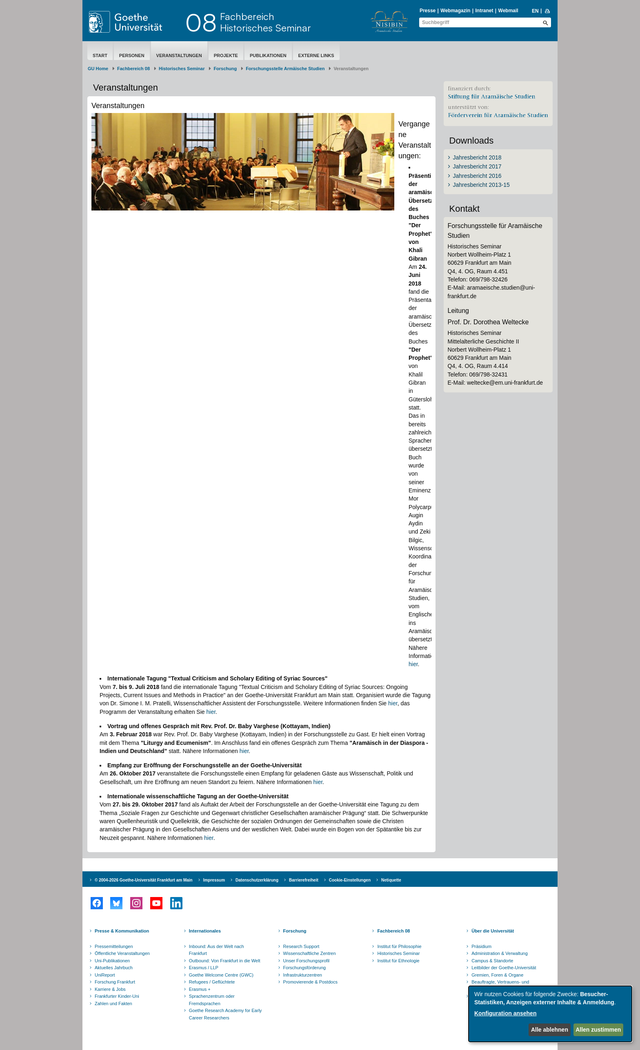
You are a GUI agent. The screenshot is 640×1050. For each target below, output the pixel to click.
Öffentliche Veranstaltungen (122, 953)
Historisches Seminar (182, 68)
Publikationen (268, 55)
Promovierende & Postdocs (310, 981)
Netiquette (391, 880)
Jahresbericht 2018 (477, 157)
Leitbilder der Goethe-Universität (503, 967)
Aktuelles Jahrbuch (114, 967)
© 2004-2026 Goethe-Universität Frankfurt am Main (144, 880)
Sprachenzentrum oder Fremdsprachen (212, 1000)
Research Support (301, 946)
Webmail (508, 10)
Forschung (225, 68)
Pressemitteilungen (114, 946)
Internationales (205, 930)
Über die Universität (492, 930)
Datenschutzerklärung (257, 880)
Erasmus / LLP (203, 967)
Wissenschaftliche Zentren (309, 953)
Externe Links (316, 55)
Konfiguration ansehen (505, 1013)
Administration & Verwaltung (499, 953)
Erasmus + (200, 989)
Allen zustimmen (598, 1029)
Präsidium (481, 946)
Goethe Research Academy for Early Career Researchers (225, 1014)
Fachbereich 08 (133, 68)
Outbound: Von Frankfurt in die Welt (224, 960)
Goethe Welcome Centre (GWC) (221, 974)
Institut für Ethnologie (398, 960)
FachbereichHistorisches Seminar (265, 22)
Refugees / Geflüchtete (212, 981)
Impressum (214, 880)
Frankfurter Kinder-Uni (117, 996)
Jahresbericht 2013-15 (481, 185)
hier (413, 664)
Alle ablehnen (549, 1029)
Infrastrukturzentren (302, 974)
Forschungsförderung (304, 967)
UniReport (105, 974)
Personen (131, 55)
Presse (428, 10)
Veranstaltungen (179, 55)
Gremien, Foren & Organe (497, 974)
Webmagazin (455, 10)
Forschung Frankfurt (115, 981)
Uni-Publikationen (112, 960)
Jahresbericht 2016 (477, 176)
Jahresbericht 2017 (477, 166)
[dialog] (550, 1014)
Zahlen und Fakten (113, 1003)
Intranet (484, 10)
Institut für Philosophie (399, 946)
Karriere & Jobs (110, 989)
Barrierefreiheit (303, 880)
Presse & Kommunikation (122, 930)
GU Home (98, 68)
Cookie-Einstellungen (350, 880)
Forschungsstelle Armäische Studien (285, 68)
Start (100, 55)
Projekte (226, 55)
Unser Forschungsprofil (306, 960)
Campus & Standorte (492, 960)
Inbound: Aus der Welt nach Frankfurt (216, 950)
